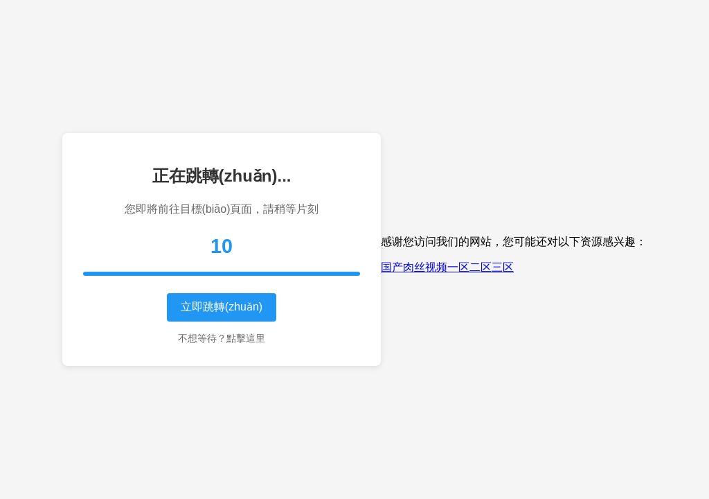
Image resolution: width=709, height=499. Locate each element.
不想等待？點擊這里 (221, 338)
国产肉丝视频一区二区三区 (447, 267)
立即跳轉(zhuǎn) (221, 307)
